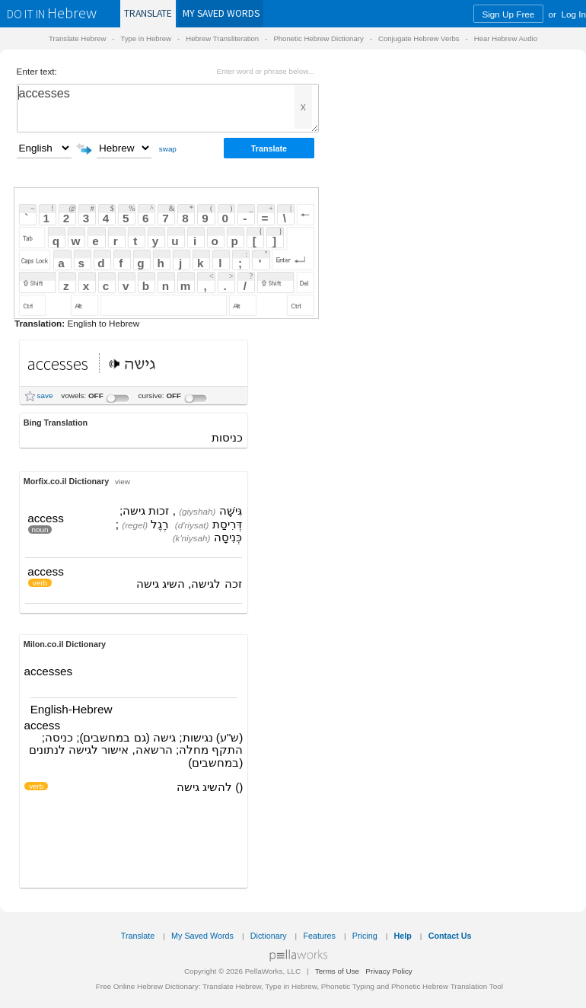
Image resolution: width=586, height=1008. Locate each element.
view (122, 481)
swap (168, 149)
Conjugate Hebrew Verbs (419, 38)
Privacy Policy (388, 971)
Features (319, 935)
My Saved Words (202, 935)
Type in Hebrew (145, 38)
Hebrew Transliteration (222, 38)
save (45, 395)
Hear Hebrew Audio (505, 38)
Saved (221, 13)
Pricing (364, 935)
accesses (168, 108)
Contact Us (450, 935)
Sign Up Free (508, 14)
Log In (574, 14)
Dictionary (268, 935)
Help (403, 935)
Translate (148, 13)
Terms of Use (337, 971)
